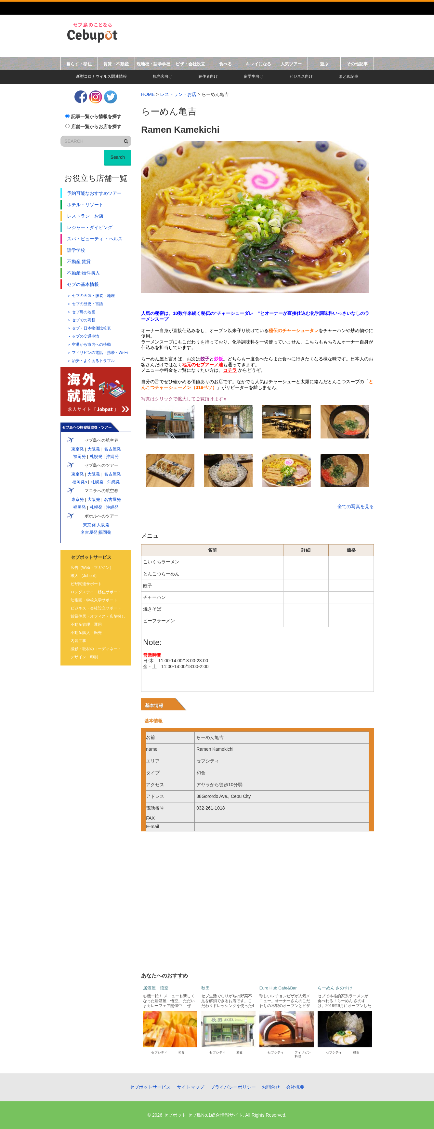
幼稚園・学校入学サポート (94, 600)
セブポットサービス (150, 1087)
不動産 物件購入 (83, 273)
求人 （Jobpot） (85, 575)
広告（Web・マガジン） (92, 567)
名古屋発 (112, 449)
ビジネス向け (301, 76)
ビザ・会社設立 (190, 63)
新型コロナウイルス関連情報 (101, 76)
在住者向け (208, 76)
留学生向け (253, 76)
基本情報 (154, 705)
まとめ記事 (348, 76)
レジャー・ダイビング (89, 227)
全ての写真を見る (355, 506)
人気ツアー (291, 63)
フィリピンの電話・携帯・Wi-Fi (100, 352)
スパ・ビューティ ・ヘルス (95, 238)
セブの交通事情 (85, 336)
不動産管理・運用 (86, 624)
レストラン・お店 (178, 94)
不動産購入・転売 (86, 632)
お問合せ (271, 1087)
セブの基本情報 (83, 284)
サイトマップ (190, 1087)
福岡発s (79, 481)
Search (118, 157)
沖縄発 (112, 456)
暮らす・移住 (79, 63)
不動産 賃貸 (79, 261)
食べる (225, 63)
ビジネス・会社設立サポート (96, 608)
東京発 (77, 449)
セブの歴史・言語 (87, 304)
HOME (148, 94)
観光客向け (162, 76)
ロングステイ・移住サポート (96, 592)
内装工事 (78, 640)
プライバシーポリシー (233, 1087)
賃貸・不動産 (116, 63)
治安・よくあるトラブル (93, 360)
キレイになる (258, 63)
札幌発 (95, 456)
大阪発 (93, 449)
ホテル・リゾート (85, 204)
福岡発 (79, 456)
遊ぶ (324, 63)
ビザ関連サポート (86, 584)
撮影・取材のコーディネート (96, 649)
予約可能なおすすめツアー (94, 193)
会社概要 (295, 1087)
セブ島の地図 (83, 312)
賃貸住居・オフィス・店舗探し (98, 616)
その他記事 (357, 63)
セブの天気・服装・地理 (93, 295)
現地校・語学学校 (153, 63)
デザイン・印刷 (84, 657)
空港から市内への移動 (91, 344)
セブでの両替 (83, 320)
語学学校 (76, 250)
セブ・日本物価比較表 (91, 328)
